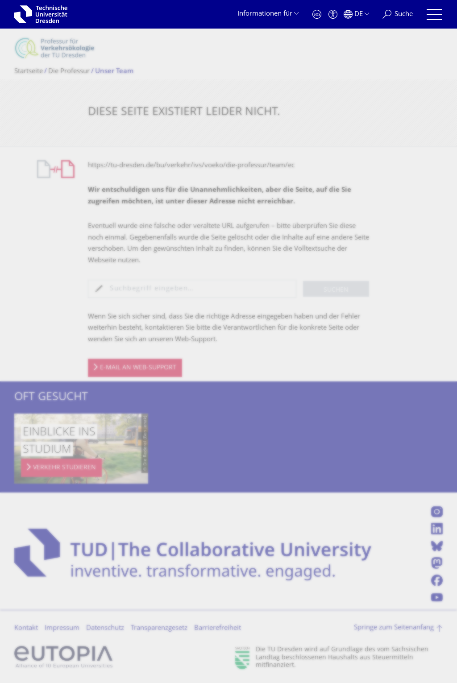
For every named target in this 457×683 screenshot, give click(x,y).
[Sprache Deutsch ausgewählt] (356, 14)
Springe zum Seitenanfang (394, 628)
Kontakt (26, 628)
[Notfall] (317, 14)
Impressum (62, 628)
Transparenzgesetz (159, 628)
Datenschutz (105, 628)
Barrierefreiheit (217, 628)
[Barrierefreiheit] (333, 14)
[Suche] (397, 14)
